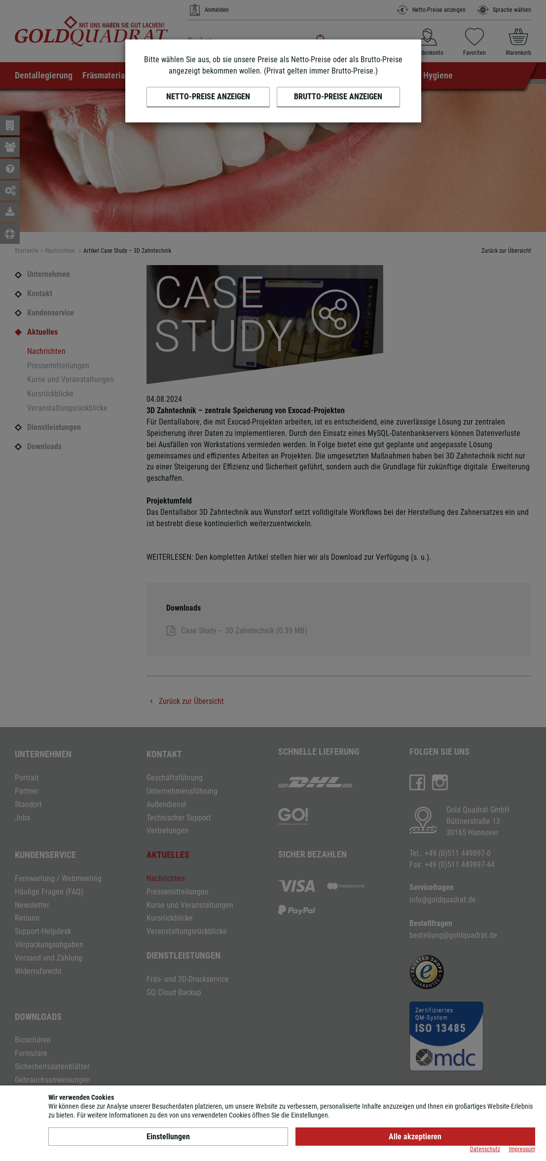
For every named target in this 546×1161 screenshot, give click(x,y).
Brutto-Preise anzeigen (338, 96)
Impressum (522, 1149)
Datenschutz (485, 1149)
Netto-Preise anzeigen (208, 96)
